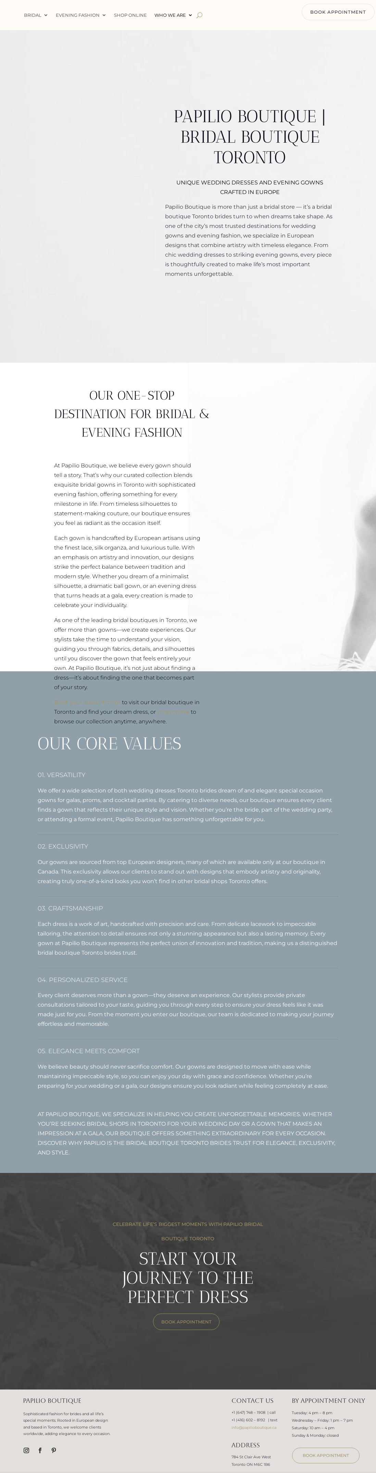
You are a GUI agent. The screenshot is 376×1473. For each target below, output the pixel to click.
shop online (173, 712)
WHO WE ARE (206, 15)
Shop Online (166, 15)
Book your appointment (87, 702)
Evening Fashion (114, 15)
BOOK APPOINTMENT (338, 12)
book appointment (326, 1455)
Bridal (69, 15)
